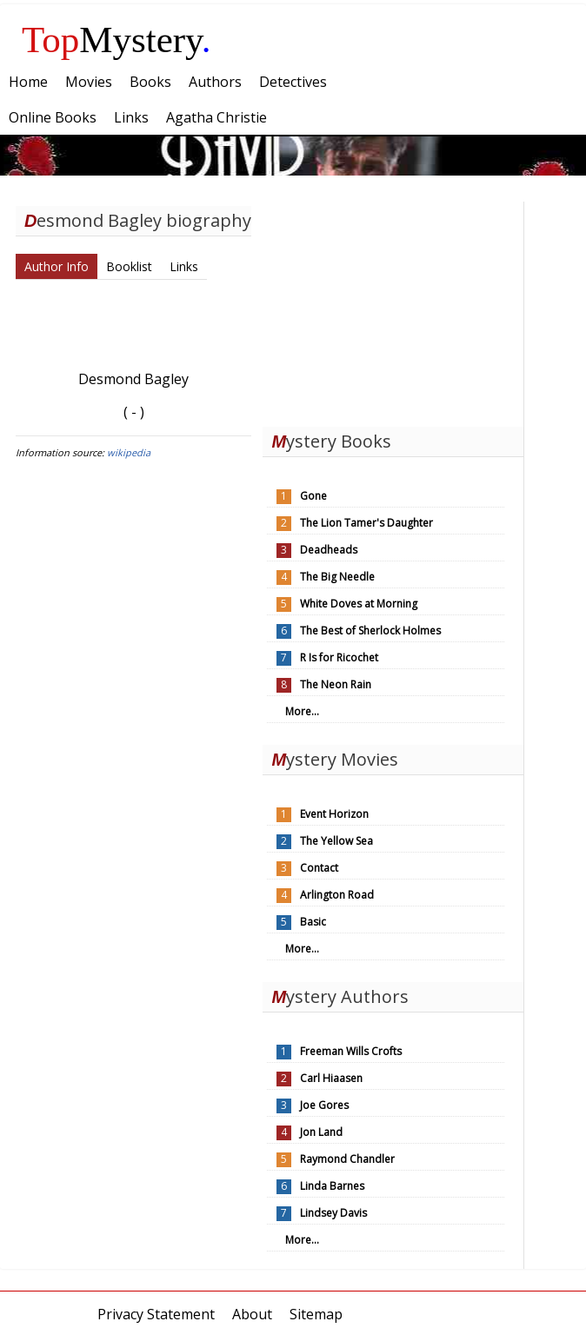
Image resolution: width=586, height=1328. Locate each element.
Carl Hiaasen (331, 1078)
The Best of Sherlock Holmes (370, 630)
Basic (313, 921)
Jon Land (321, 1132)
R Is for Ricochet (339, 657)
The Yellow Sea (336, 840)
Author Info (56, 266)
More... (302, 711)
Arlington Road (337, 894)
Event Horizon (334, 814)
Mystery (116, 39)
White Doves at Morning (358, 603)
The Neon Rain (335, 684)
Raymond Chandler (347, 1159)
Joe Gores (324, 1105)
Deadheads (328, 549)
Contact (319, 867)
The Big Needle (337, 576)
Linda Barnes (332, 1186)
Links (184, 266)
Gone (313, 495)
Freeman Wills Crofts (351, 1051)
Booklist (129, 266)
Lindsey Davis (333, 1212)
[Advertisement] (393, 310)
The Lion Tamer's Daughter (366, 522)
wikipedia (128, 452)
